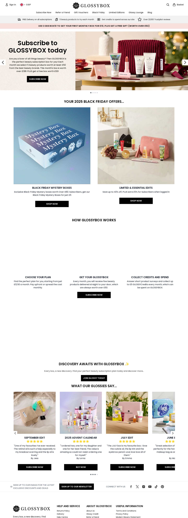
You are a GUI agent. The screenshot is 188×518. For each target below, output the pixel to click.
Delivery (60, 465)
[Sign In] (10, 4)
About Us (90, 462)
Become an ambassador (97, 477)
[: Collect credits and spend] (150, 237)
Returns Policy (63, 462)
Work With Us (92, 471)
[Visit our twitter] (137, 438)
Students (90, 474)
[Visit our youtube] (150, 438)
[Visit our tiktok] (156, 438)
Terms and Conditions (126, 462)
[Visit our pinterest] (162, 438)
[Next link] (173, 384)
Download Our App (94, 481)
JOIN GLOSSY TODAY (94, 329)
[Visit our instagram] (143, 438)
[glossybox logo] (94, 5)
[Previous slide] (3, 62)
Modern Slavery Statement (128, 468)
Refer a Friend (92, 468)
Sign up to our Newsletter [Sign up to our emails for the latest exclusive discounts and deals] (76, 437)
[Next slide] (185, 62)
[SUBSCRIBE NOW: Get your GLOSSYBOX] (94, 237)
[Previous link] (15, 384)
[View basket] (178, 4)
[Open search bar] (167, 4)
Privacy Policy (122, 465)
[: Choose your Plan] (38, 237)
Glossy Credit (92, 465)
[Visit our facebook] (131, 438)
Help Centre (62, 468)
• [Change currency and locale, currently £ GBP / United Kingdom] (25, 4)
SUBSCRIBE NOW (37, 79)
